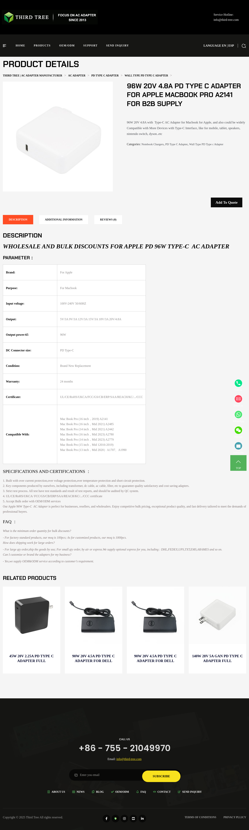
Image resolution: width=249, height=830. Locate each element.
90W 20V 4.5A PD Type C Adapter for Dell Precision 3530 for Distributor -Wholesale (94, 658)
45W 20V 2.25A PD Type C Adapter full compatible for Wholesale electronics (32, 658)
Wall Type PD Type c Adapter (206, 144)
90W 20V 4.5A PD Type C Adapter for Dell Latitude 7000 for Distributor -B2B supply (155, 658)
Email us (238, 401)
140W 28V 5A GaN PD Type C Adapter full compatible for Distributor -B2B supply (217, 658)
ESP (231, 45)
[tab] (18, 219)
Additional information (63, 219)
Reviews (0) (108, 219)
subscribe (161, 775)
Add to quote (227, 202)
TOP (238, 464)
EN (224, 45)
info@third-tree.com (226, 19)
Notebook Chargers (152, 144)
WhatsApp (238, 417)
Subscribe (238, 448)
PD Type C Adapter (176, 144)
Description (18, 219)
